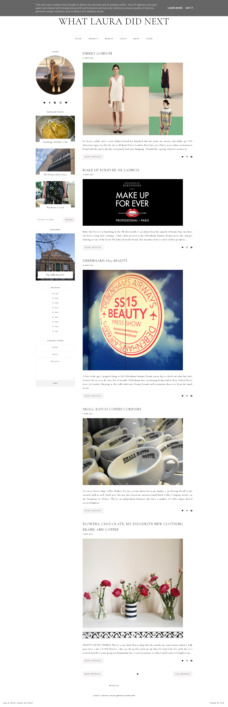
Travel (92, 39)
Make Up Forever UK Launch (111, 170)
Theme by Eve (217, 703)
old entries (182, 674)
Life (122, 39)
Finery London (97, 53)
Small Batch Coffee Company (112, 409)
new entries (92, 674)
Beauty (109, 39)
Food (150, 39)
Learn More (175, 8)
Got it (189, 8)
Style (78, 39)
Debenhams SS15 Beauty (105, 261)
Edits (137, 39)
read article (93, 157)
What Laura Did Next (114, 21)
